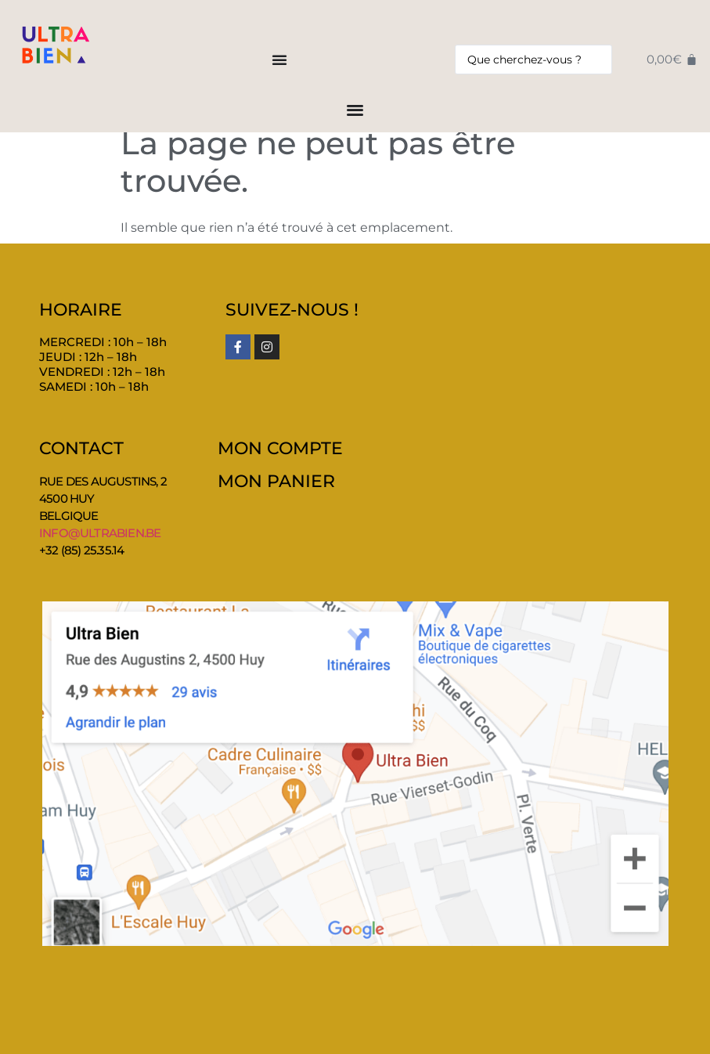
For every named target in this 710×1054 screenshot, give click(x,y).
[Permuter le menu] (279, 59)
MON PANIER (276, 481)
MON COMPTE (280, 448)
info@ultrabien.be (99, 532)
